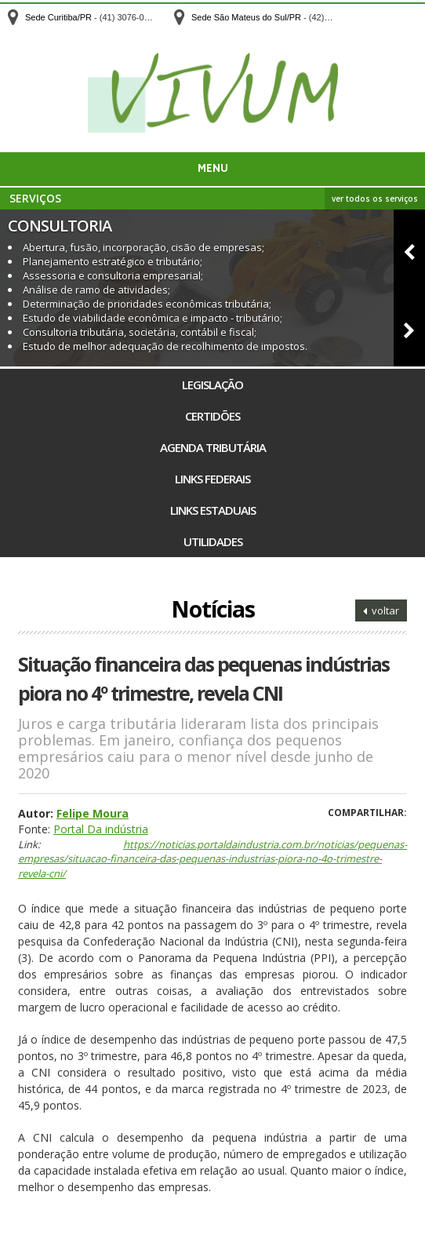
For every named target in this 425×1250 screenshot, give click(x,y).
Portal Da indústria (100, 829)
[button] (409, 249)
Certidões (212, 416)
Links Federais (212, 479)
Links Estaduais (213, 510)
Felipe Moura (92, 813)
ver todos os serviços (375, 198)
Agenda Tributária (213, 447)
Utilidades (212, 541)
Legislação (212, 384)
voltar (381, 610)
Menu (213, 169)
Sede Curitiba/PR (58, 17)
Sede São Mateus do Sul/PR (246, 17)
